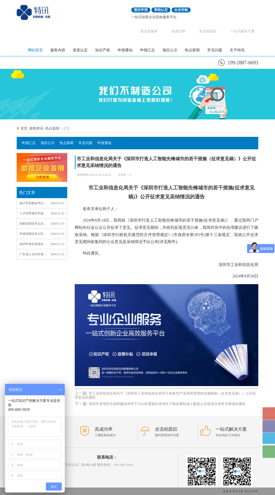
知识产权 (102, 50)
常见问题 (214, 50)
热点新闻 (192, 50)
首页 (23, 128)
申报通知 (125, 50)
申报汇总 (147, 50)
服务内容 (57, 50)
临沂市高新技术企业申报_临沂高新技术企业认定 (32, 203)
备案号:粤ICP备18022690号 (240, 491)
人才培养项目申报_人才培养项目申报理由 (32, 213)
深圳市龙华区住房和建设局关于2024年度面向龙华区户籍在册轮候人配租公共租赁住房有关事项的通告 (167, 404)
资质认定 (80, 50)
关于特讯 (237, 50)
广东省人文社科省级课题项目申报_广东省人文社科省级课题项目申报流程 (32, 254)
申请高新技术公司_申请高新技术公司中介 (32, 234)
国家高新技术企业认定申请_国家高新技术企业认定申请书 (32, 223)
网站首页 (35, 50)
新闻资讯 (36, 128)
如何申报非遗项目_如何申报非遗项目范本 (32, 244)
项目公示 (169, 50)
